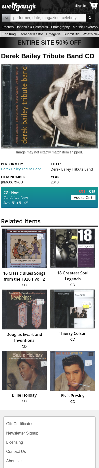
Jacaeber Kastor (31, 34)
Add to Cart (83, 197)
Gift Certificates (19, 424)
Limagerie (53, 34)
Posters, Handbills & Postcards (25, 27)
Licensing (14, 442)
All (6, 18)
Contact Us (16, 451)
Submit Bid (71, 34)
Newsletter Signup (22, 433)
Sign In (80, 5)
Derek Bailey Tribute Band (21, 169)
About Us (14, 461)
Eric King (9, 34)
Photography (60, 27)
